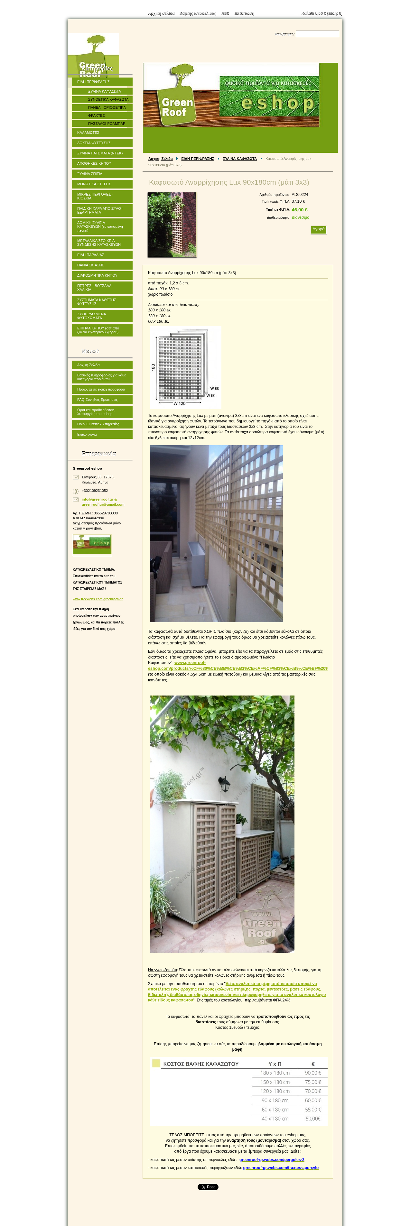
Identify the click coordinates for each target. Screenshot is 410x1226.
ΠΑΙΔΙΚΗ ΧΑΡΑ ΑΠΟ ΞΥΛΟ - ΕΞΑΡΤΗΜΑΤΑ (100, 210)
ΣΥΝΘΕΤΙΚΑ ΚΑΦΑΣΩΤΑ (108, 99)
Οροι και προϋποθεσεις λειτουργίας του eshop (96, 412)
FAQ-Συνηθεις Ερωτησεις (97, 399)
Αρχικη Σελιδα (160, 159)
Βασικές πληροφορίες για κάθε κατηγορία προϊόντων (101, 377)
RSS (225, 13)
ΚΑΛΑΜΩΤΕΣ (88, 132)
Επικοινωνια (87, 434)
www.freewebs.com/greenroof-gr (98, 599)
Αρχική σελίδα (161, 13)
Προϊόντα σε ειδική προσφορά (101, 389)
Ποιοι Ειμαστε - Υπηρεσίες (98, 424)
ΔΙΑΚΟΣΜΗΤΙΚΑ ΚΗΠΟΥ (97, 275)
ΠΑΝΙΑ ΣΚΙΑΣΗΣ (90, 265)
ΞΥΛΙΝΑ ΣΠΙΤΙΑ (89, 174)
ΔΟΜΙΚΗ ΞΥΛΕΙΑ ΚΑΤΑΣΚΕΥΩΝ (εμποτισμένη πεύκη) (100, 226)
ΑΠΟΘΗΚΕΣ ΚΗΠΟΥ (94, 163)
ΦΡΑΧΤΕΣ (96, 115)
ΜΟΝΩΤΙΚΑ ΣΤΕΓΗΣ (94, 184)
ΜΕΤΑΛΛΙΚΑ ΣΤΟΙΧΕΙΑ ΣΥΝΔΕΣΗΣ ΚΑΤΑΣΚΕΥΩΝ (99, 242)
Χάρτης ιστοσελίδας (197, 13)
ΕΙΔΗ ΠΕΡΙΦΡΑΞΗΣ (198, 159)
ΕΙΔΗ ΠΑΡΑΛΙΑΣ (90, 255)
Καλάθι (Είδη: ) (321, 13)
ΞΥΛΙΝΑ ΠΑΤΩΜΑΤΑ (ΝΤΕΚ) (100, 153)
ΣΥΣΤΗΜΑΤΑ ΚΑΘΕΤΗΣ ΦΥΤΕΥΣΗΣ (96, 302)
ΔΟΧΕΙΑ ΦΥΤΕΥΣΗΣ (94, 143)
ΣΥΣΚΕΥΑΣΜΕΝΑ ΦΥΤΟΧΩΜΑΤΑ (91, 316)
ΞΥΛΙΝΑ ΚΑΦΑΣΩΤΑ (240, 159)
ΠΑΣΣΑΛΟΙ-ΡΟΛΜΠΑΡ (106, 123)
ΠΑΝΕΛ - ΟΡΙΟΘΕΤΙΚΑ (107, 107)
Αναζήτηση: (285, 34)
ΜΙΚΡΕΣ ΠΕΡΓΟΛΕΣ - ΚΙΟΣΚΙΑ (95, 196)
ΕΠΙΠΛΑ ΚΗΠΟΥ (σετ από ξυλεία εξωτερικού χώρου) (98, 330)
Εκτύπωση (244, 13)
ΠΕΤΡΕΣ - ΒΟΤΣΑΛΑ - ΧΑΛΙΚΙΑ (95, 287)
